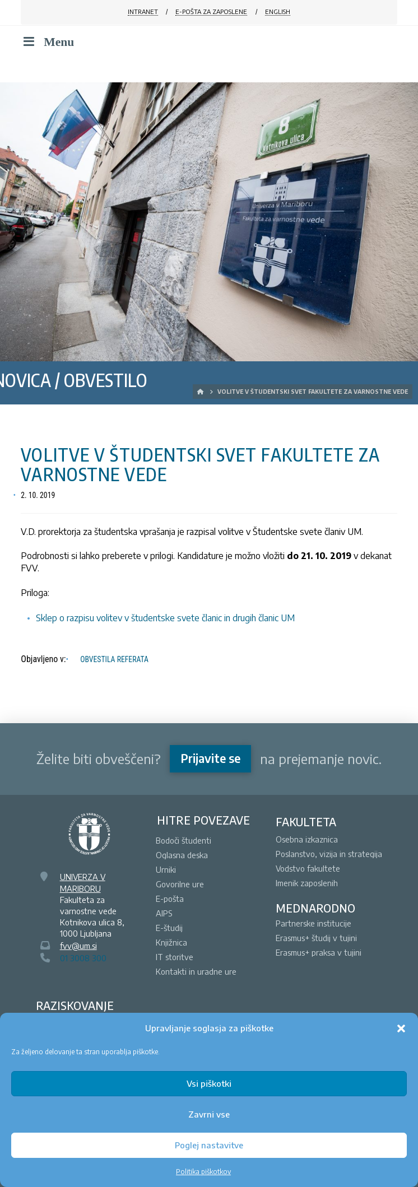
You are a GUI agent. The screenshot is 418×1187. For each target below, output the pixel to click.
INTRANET (143, 11)
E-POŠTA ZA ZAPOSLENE (211, 11)
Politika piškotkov (203, 1171)
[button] (401, 1028)
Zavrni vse (209, 1114)
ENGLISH (277, 11)
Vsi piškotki (209, 1083)
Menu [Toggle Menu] (47, 42)
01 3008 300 (83, 958)
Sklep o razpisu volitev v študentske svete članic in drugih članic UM (165, 617)
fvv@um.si (78, 946)
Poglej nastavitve (209, 1145)
